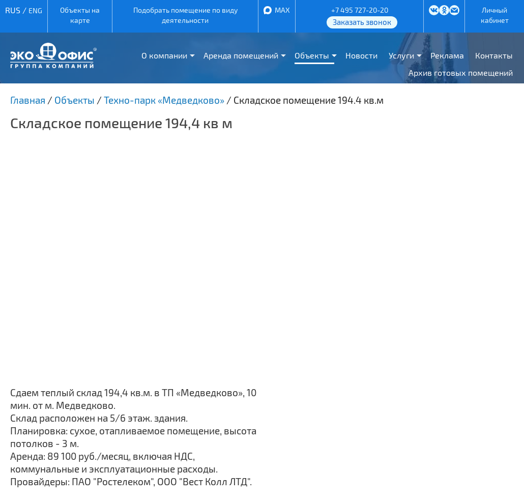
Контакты (494, 55)
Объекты (312, 55)
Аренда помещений (240, 55)
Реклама (447, 55)
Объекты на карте (80, 15)
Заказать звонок (362, 21)
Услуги (401, 55)
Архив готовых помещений (461, 72)
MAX (282, 10)
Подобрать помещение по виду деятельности (185, 15)
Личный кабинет (495, 15)
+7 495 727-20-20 (359, 10)
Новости (361, 55)
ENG (35, 10)
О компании (164, 55)
